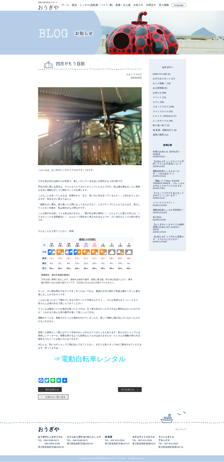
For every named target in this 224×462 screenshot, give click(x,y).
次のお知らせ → (130, 390)
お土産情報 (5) (160, 88)
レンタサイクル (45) (163, 120)
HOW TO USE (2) (161, 74)
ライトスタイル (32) (163, 111)
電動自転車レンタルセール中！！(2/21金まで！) (166, 172)
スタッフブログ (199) (163, 106)
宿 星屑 (108, 437)
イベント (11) (159, 97)
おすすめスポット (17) (164, 78)
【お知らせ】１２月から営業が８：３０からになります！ (168, 237)
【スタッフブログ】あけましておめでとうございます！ (168, 194)
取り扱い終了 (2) (161, 125)
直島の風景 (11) (160, 134)
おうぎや (48, 7)
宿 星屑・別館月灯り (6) (165, 130)
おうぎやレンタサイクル (50, 437)
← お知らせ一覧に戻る (53, 397)
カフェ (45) (158, 102)
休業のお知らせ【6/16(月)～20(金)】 (167, 152)
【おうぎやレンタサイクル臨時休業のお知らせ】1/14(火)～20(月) (168, 227)
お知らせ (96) (159, 92)
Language (179, 5)
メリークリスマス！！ (164, 202)
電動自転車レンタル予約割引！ (168, 210)
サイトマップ (180, 430)
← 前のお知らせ (50, 390)
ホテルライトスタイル (143, 437)
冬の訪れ (157, 217)
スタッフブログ (134, 74)
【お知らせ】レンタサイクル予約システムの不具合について (168, 162)
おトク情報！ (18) (162, 83)
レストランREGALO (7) (164, 116)
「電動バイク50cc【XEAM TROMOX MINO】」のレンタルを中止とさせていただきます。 (168, 183)
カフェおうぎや (74, 437)
